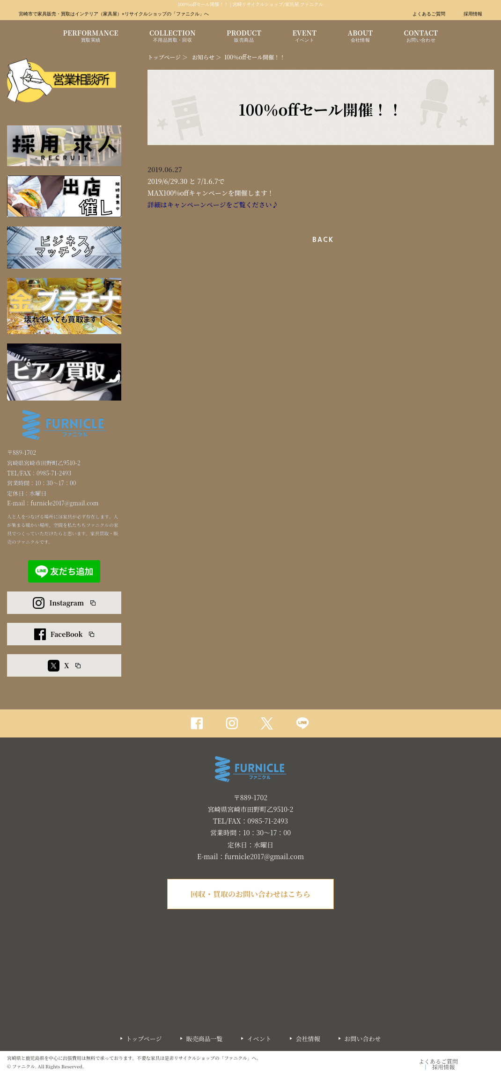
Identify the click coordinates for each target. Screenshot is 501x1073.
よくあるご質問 (429, 14)
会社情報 (307, 1038)
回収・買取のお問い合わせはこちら (250, 894)
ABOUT (360, 36)
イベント (259, 1038)
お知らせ (203, 57)
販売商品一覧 (204, 1038)
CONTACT (421, 36)
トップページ (164, 57)
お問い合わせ (362, 1038)
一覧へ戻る (321, 239)
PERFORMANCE (91, 36)
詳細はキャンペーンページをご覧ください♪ (212, 204)
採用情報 (473, 14)
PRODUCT (244, 36)
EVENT (304, 36)
